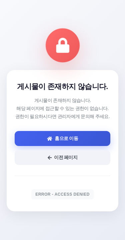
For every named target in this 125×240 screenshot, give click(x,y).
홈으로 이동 (62, 138)
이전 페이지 (62, 157)
